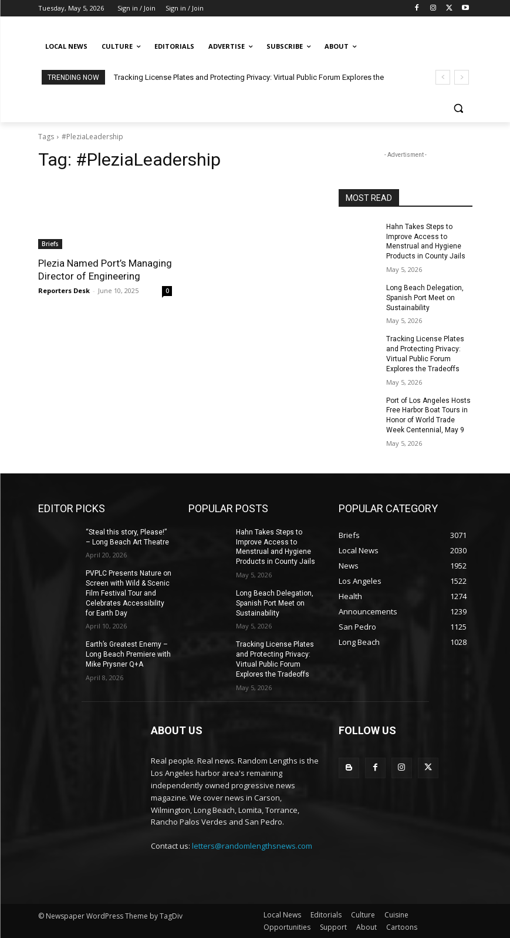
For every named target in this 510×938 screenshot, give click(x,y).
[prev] (442, 77)
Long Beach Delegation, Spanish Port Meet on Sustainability (425, 298)
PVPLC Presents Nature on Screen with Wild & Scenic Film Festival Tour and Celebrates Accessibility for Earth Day (128, 593)
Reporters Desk (64, 290)
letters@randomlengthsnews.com (252, 845)
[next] (461, 77)
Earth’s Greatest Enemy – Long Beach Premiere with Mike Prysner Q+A (128, 654)
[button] (458, 108)
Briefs (50, 244)
